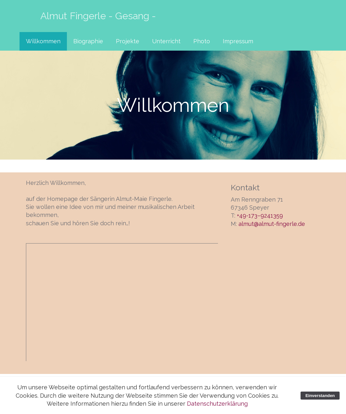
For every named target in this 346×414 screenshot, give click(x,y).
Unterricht (166, 41)
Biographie (88, 41)
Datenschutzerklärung (217, 403)
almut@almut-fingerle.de (271, 223)
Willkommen (43, 41)
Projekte (127, 41)
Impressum (238, 41)
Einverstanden (320, 395)
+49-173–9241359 (260, 215)
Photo (201, 41)
